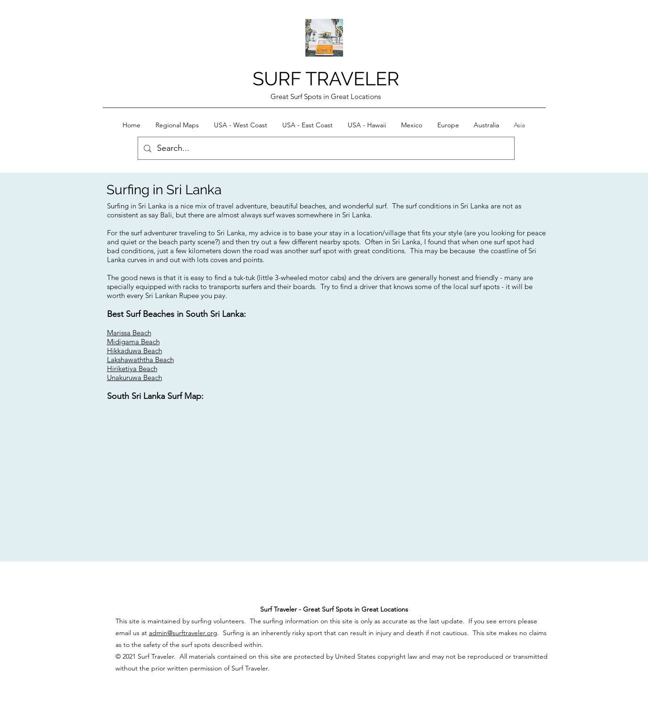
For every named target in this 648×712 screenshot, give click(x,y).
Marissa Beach (129, 332)
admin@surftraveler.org (183, 633)
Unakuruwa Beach (134, 377)
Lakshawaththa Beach (140, 359)
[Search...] (325, 148)
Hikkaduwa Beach (134, 350)
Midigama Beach (133, 341)
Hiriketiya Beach (132, 368)
